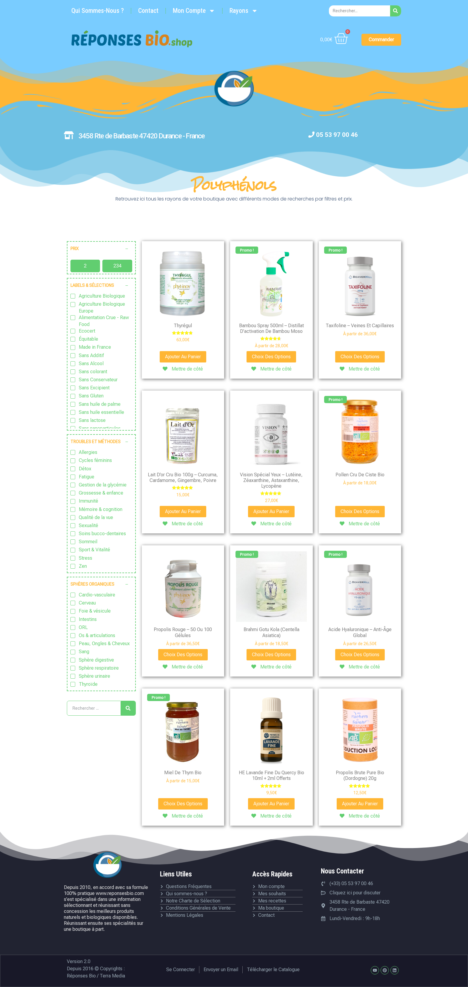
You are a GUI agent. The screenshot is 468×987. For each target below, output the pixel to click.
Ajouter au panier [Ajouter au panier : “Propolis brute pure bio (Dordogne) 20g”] (360, 804)
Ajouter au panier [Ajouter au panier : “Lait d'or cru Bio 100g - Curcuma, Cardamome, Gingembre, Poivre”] (183, 511)
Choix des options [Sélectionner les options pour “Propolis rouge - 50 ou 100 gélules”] (183, 654)
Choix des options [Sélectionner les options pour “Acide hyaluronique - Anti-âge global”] (360, 654)
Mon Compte (194, 10)
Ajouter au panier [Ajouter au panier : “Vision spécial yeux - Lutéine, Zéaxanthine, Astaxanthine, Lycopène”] (271, 511)
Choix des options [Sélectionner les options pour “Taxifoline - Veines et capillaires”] (360, 356)
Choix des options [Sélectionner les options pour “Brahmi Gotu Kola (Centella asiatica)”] (271, 654)
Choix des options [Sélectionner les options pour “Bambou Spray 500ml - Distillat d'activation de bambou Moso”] (271, 356)
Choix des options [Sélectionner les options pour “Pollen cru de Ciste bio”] (360, 511)
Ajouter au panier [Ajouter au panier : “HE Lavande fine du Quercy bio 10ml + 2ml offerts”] (271, 804)
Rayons (244, 10)
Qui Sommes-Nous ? (97, 10)
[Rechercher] (395, 10)
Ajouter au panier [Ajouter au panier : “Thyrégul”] (183, 356)
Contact (148, 10)
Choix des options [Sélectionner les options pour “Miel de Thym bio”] (183, 804)
